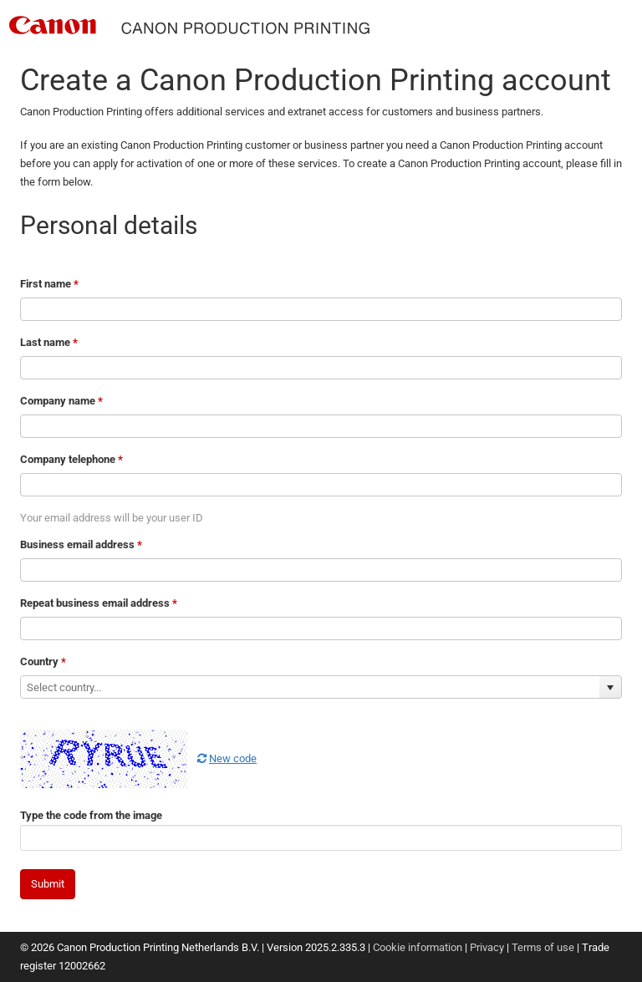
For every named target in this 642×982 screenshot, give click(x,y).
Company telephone (71, 459)
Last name (49, 342)
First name (49, 283)
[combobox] (310, 687)
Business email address (81, 544)
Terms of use (543, 947)
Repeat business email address (98, 603)
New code (227, 758)
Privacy (487, 947)
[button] (610, 687)
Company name (61, 400)
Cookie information (417, 947)
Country (43, 661)
